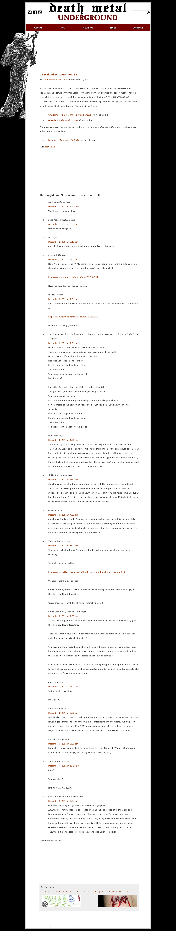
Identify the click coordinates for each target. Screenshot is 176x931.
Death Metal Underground (73, 927)
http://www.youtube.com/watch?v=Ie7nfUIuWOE (73, 316)
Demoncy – (65, 140)
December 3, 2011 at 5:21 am (63, 545)
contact (138, 27)
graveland (50, 146)
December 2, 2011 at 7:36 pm (63, 299)
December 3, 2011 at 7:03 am (63, 686)
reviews (88, 27)
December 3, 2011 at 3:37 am (63, 479)
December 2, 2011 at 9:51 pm (63, 343)
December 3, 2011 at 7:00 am (63, 616)
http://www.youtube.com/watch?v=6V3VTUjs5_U (73, 277)
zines (113, 27)
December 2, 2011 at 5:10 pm (63, 242)
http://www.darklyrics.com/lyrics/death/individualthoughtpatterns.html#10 (86, 572)
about (38, 27)
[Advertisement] (90, 52)
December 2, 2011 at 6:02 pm (63, 259)
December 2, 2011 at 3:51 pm (63, 224)
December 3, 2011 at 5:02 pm (63, 713)
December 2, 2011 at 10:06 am (63, 206)
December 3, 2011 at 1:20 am (63, 440)
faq (63, 27)
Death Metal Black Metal (55, 79)
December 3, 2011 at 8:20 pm (63, 743)
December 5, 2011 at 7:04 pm (63, 801)
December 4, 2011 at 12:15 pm (63, 765)
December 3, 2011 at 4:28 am (63, 514)
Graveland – (71, 114)
